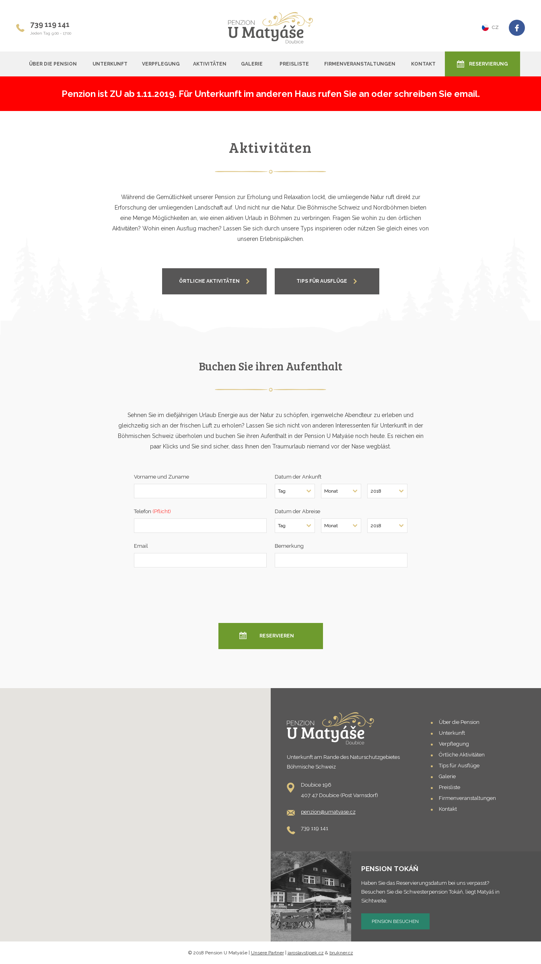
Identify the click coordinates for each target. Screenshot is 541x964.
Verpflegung (161, 64)
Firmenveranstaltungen (359, 64)
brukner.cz (341, 953)
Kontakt (423, 64)
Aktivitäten (209, 64)
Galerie (252, 64)
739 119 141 (50, 24)
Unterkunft (110, 64)
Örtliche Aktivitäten (462, 755)
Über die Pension (53, 64)
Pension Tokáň (389, 869)
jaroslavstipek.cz (306, 953)
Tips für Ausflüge (459, 766)
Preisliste (294, 64)
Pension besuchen (395, 921)
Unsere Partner (267, 953)
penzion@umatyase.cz (328, 812)
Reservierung (488, 64)
